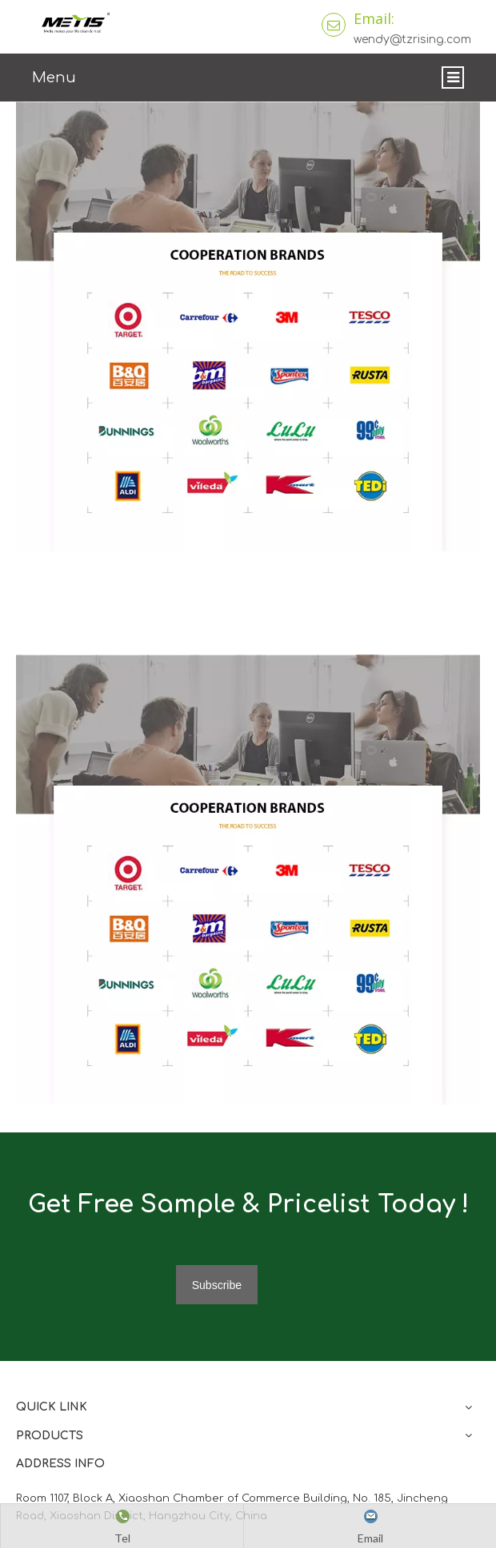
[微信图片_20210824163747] (248, 879)
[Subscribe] (217, 1284)
